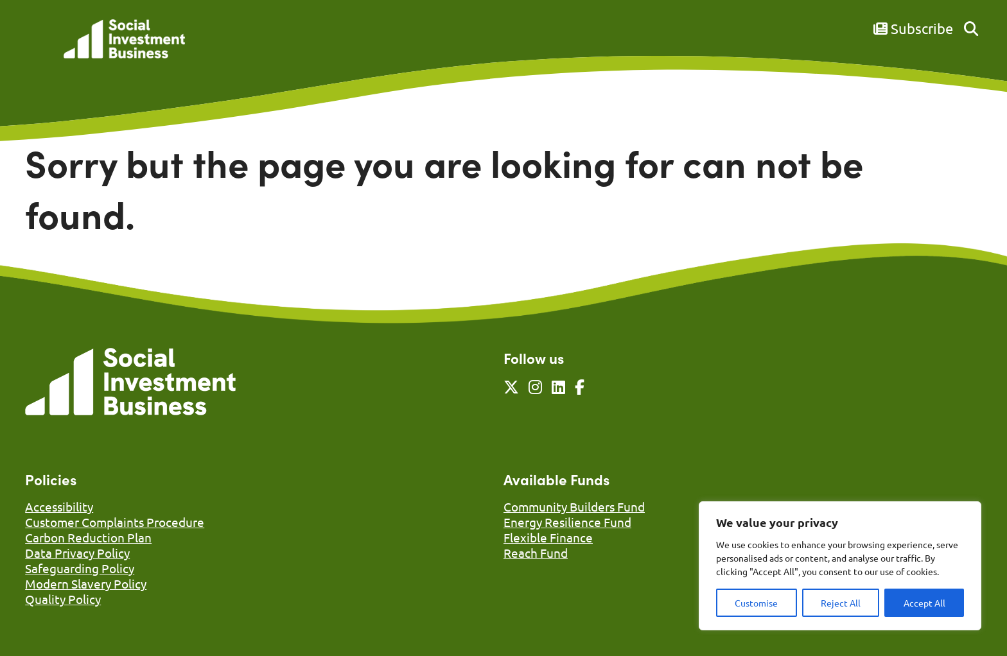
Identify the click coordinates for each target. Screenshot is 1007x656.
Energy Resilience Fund (567, 522)
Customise (756, 603)
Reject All (841, 603)
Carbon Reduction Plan (88, 537)
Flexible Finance (548, 537)
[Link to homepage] (124, 40)
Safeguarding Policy (79, 568)
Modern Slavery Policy (85, 583)
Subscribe (913, 28)
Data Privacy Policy (77, 552)
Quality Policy (63, 599)
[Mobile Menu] (39, 48)
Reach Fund (536, 552)
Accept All (924, 603)
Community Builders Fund (574, 506)
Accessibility (59, 506)
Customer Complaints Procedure (114, 522)
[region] (840, 565)
